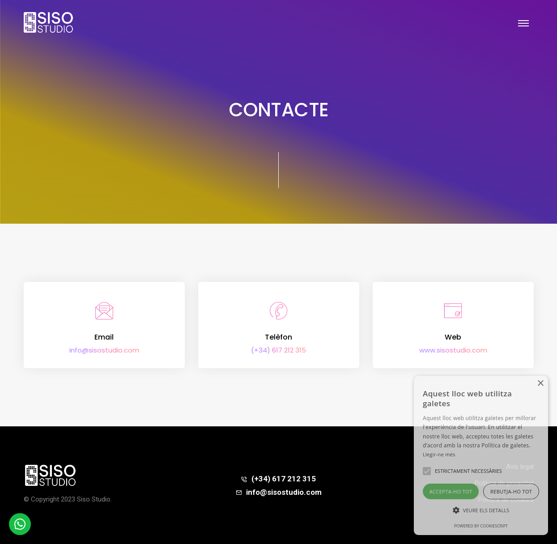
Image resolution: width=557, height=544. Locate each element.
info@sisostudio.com (104, 350)
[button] (481, 510)
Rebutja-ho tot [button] (511, 491)
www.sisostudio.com (453, 350)
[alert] (481, 455)
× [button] (540, 383)
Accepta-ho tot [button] (450, 491)
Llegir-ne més (439, 454)
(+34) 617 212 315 (278, 350)
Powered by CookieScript (481, 526)
